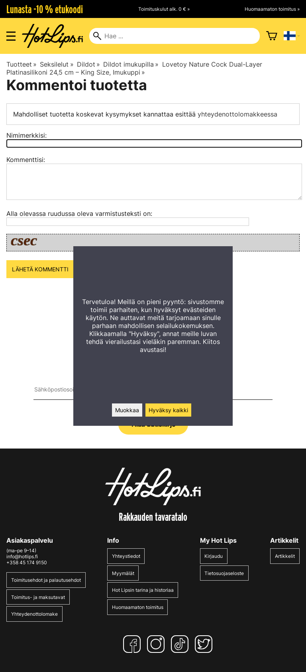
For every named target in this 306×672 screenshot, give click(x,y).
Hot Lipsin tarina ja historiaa (143, 590)
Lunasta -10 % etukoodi (44, 9)
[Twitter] (205, 644)
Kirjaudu (213, 556)
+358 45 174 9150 (26, 562)
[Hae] (174, 36)
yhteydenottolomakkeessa (237, 114)
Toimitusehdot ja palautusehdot (46, 580)
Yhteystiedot (126, 556)
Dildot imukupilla (131, 64)
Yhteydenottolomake (34, 614)
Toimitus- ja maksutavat (38, 597)
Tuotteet (21, 64)
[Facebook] (133, 644)
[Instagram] (157, 644)
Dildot (88, 64)
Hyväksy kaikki (168, 410)
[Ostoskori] (271, 36)
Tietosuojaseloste (224, 573)
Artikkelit (285, 556)
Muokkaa (127, 410)
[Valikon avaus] (11, 36)
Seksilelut (56, 64)
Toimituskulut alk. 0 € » (164, 9)
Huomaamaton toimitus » (272, 9)
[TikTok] (181, 644)
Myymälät (123, 573)
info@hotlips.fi (22, 556)
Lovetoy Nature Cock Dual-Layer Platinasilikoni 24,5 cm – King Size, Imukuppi (134, 68)
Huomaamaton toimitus (137, 607)
